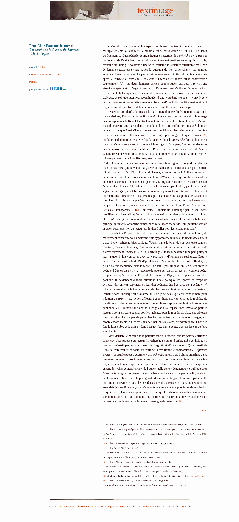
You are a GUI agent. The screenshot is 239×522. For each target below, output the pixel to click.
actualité (140, 506)
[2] (104, 429)
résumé (33, 82)
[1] (104, 424)
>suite (204, 410)
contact (183, 506)
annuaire (170, 506)
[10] (104, 485)
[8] (104, 476)
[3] (104, 443)
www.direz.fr (197, 476)
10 (180, 401)
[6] (104, 462)
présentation (69, 506)
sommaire (85, 506)
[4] (104, 448)
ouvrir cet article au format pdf (44, 74)
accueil (55, 506)
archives (99, 506)
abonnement (155, 506)
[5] (104, 452)
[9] (104, 480)
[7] (104, 466)
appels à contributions (120, 506)
